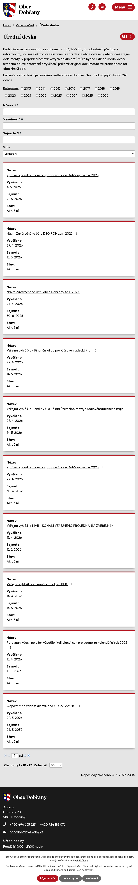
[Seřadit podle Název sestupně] (18, 105)
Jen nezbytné (70, 878)
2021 (27, 95)
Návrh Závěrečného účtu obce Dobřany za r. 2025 (46, 292)
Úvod (7, 25)
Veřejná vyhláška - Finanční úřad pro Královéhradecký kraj (52, 350)
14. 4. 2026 (14, 596)
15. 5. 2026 (14, 549)
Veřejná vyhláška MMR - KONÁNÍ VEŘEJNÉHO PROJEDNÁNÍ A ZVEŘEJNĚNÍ (64, 525)
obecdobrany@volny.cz (26, 832)
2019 (116, 88)
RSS (127, 36)
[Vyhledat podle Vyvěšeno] (69, 126)
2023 (58, 95)
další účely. (82, 860)
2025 (89, 95)
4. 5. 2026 (14, 187)
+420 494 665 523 (23, 824)
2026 (104, 95)
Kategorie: (11, 88)
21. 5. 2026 (14, 199)
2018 (101, 88)
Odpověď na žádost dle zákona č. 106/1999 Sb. (44, 706)
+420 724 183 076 (52, 824)
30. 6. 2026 (15, 315)
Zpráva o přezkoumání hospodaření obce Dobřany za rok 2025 (52, 175)
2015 (57, 88)
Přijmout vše (47, 878)
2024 (73, 95)
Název (9, 105)
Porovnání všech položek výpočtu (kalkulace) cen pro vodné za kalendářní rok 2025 (67, 644)
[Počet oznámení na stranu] (55, 765)
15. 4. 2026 (14, 537)
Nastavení (92, 878)
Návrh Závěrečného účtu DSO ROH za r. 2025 (43, 233)
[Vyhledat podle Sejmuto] (69, 139)
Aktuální (13, 210)
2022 (42, 95)
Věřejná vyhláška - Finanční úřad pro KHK (40, 584)
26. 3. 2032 (14, 729)
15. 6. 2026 (14, 257)
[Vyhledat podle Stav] (69, 153)
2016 (71, 88)
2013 (27, 88)
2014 (42, 88)
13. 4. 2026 (14, 659)
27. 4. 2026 (15, 245)
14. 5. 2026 (14, 374)
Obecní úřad (25, 25)
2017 (86, 88)
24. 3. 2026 (14, 717)
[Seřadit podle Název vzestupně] (18, 104)
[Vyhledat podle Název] (69, 111)
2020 (12, 95)
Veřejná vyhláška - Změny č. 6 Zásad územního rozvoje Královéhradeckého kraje (68, 409)
